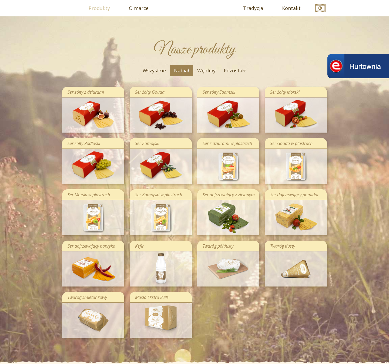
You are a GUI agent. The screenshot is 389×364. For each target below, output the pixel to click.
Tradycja (253, 8)
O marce (139, 8)
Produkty (99, 8)
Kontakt (291, 8)
